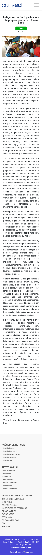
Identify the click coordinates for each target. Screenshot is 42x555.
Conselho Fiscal (8, 480)
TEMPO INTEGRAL (9, 505)
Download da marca (9, 489)
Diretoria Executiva (9, 483)
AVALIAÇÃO (6, 526)
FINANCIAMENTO (9, 511)
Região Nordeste (9, 451)
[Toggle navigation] (36, 5)
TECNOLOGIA (7, 517)
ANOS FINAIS (7, 502)
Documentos (7, 486)
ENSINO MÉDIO (8, 514)
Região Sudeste (9, 457)
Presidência (6, 477)
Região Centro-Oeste (11, 454)
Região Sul (7, 460)
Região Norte (8, 448)
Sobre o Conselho (8, 470)
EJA (3, 523)
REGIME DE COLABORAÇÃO (13, 499)
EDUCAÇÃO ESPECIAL (10, 520)
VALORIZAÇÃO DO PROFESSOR (14, 508)
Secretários (6, 473)
